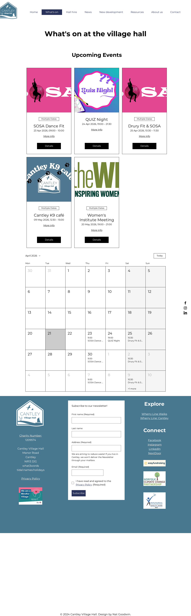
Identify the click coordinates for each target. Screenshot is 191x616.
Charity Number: (30, 435)
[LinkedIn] (185, 313)
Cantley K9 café (49, 215)
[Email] (86, 473)
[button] (35, 276)
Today (160, 255)
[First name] (95, 420)
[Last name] (95, 434)
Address (81, 442)
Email (80, 467)
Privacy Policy (30, 478)
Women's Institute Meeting (97, 217)
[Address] (95, 448)
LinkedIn (155, 449)
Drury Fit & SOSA (144, 126)
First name (83, 414)
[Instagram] (185, 308)
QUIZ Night (97, 119)
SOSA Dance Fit (49, 126)
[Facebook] (185, 303)
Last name (77, 428)
